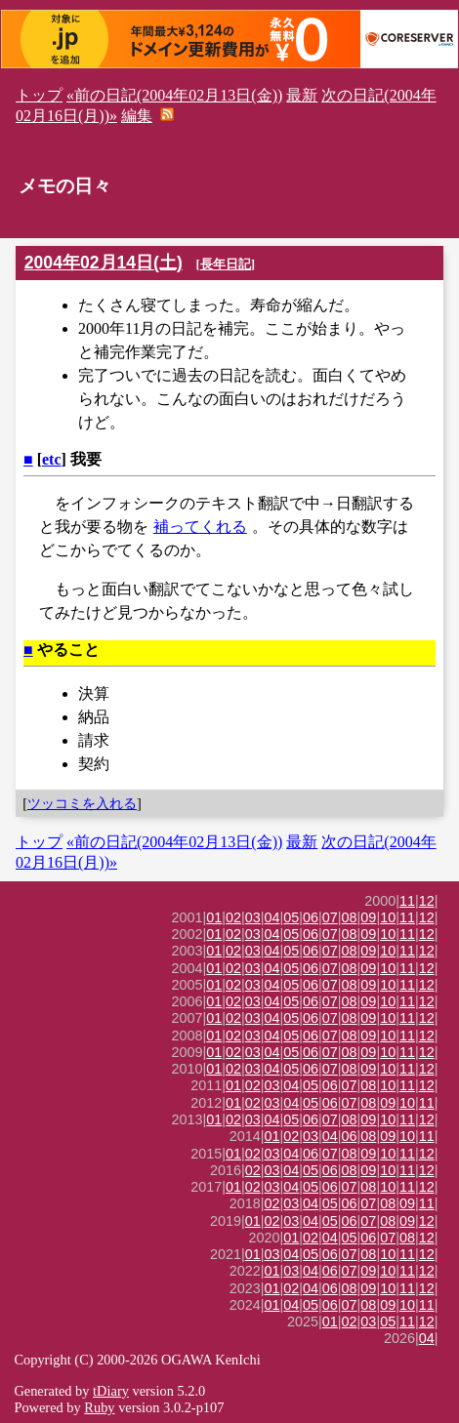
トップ (39, 95)
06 (310, 917)
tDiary (111, 1391)
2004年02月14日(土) (103, 262)
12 (427, 901)
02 (233, 917)
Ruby (99, 1407)
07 (330, 917)
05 (291, 917)
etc (52, 459)
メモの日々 (65, 186)
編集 (136, 115)
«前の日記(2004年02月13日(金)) (174, 95)
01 (214, 917)
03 (253, 917)
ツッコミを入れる (82, 803)
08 (349, 917)
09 (368, 917)
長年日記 (225, 264)
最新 (301, 95)
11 (407, 901)
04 (272, 917)
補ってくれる (200, 526)
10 (388, 917)
